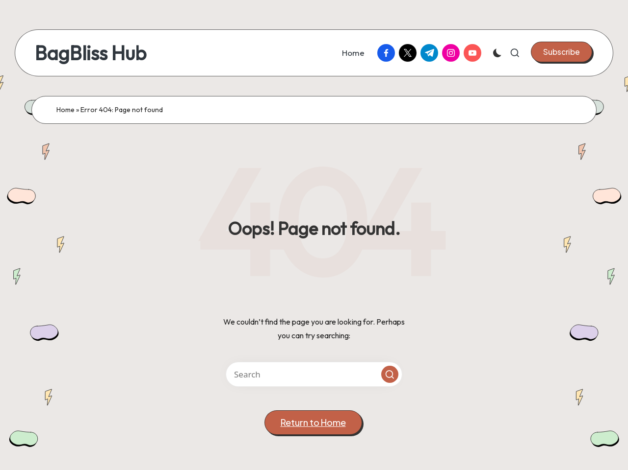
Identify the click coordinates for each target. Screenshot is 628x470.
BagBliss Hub (90, 53)
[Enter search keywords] (314, 374)
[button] (561, 52)
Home (65, 109)
